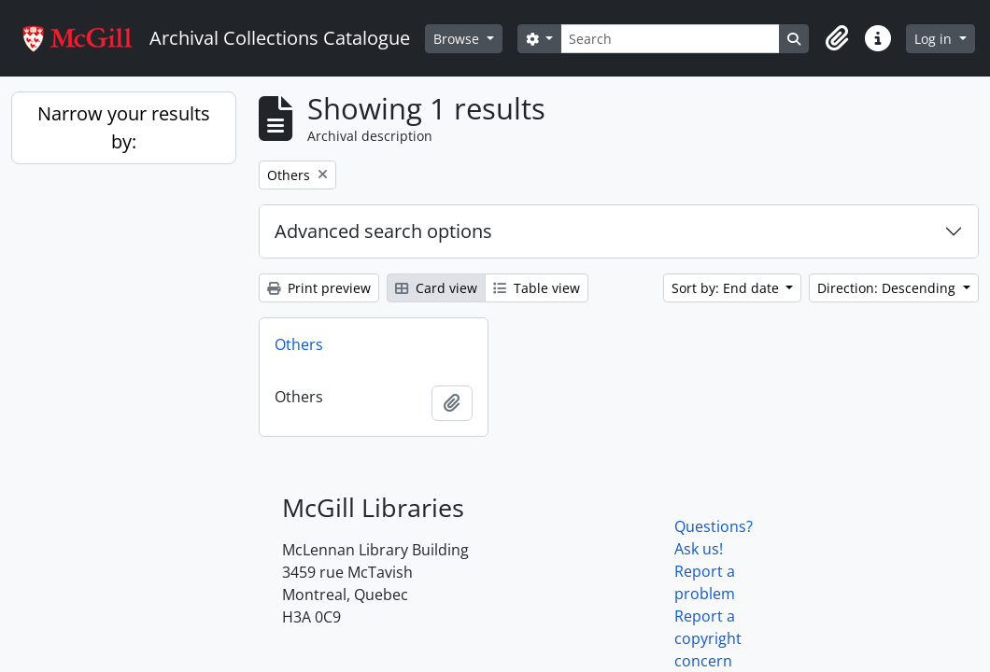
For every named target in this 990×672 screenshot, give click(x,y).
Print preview (319, 288)
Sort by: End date (727, 288)
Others (299, 344)
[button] (836, 38)
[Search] (670, 38)
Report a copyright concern (708, 638)
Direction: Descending (888, 288)
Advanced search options (383, 231)
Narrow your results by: (123, 127)
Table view (536, 288)
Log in (934, 39)
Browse (458, 39)
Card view (436, 288)
